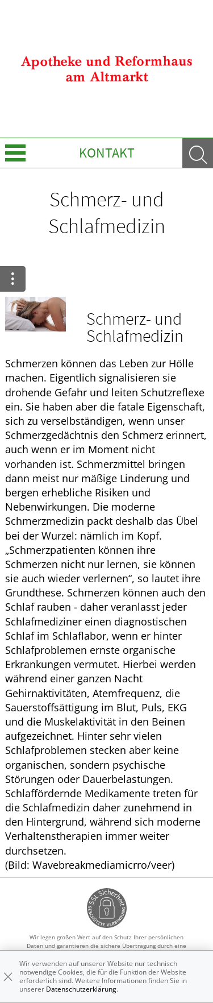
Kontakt (107, 152)
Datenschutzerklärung (81, 989)
